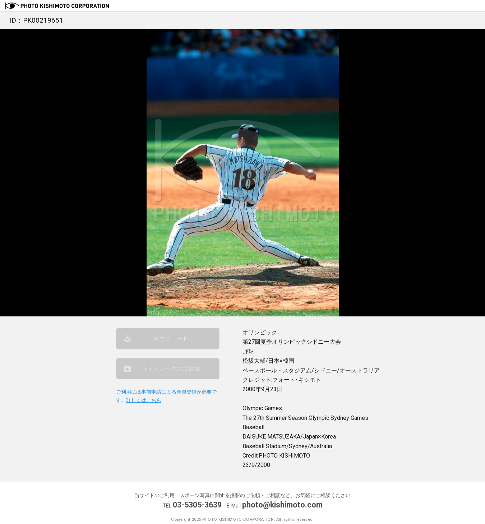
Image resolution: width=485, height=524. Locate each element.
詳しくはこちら (143, 400)
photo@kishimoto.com (282, 504)
